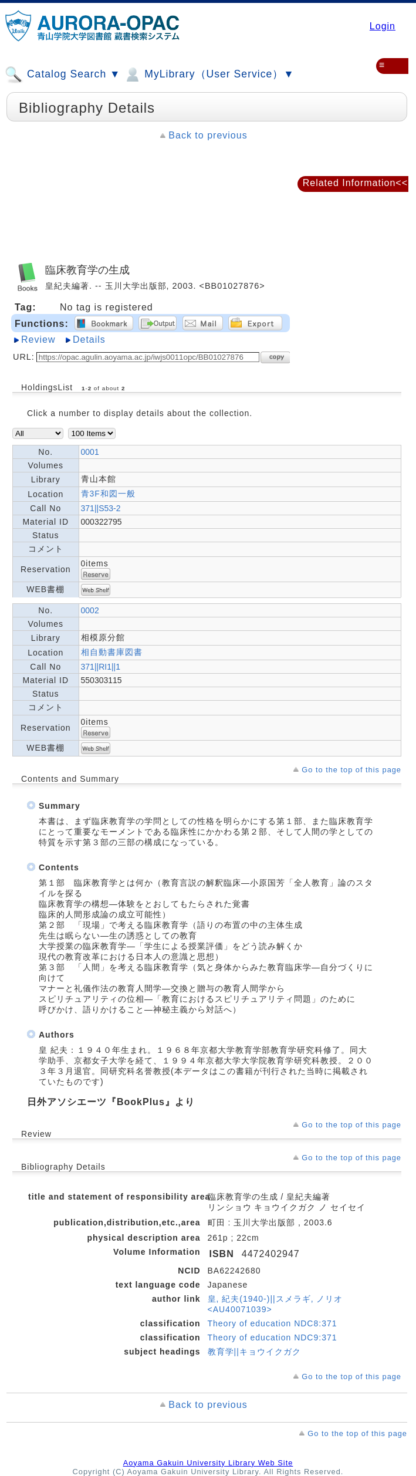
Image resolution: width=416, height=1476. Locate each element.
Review (38, 339)
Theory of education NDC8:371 (272, 1323)
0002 (90, 610)
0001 (90, 452)
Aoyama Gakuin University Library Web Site (208, 1462)
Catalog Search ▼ (62, 74)
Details (89, 339)
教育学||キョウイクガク (254, 1351)
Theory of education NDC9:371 (272, 1337)
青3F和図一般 (108, 493)
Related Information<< (355, 183)
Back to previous (207, 135)
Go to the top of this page (351, 769)
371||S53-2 (101, 508)
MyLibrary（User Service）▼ (208, 74)
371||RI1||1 (100, 666)
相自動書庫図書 (112, 652)
